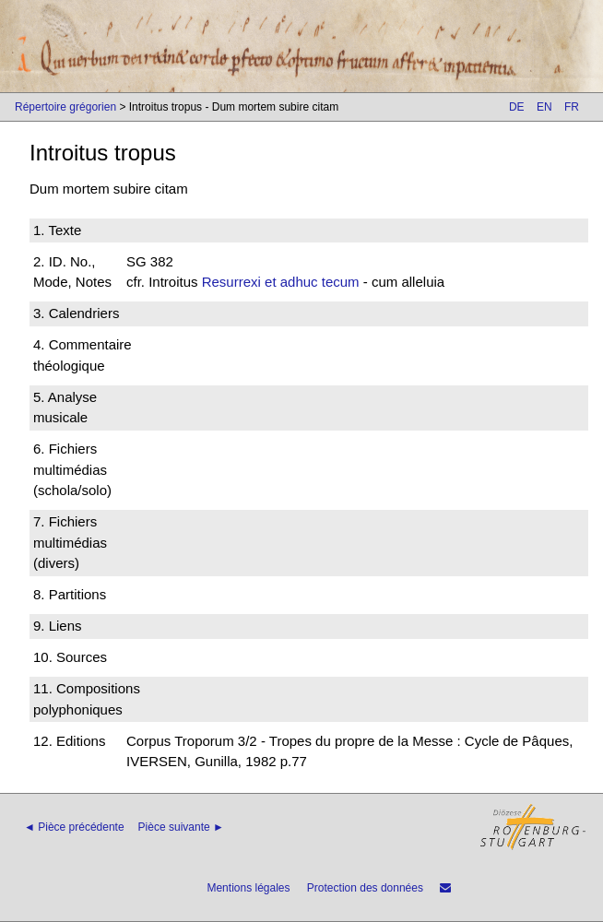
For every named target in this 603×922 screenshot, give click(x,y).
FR (571, 106)
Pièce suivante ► (181, 827)
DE (517, 106)
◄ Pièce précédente (74, 827)
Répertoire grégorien (65, 106)
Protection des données (365, 887)
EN (544, 106)
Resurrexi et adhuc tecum (281, 282)
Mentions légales (248, 887)
